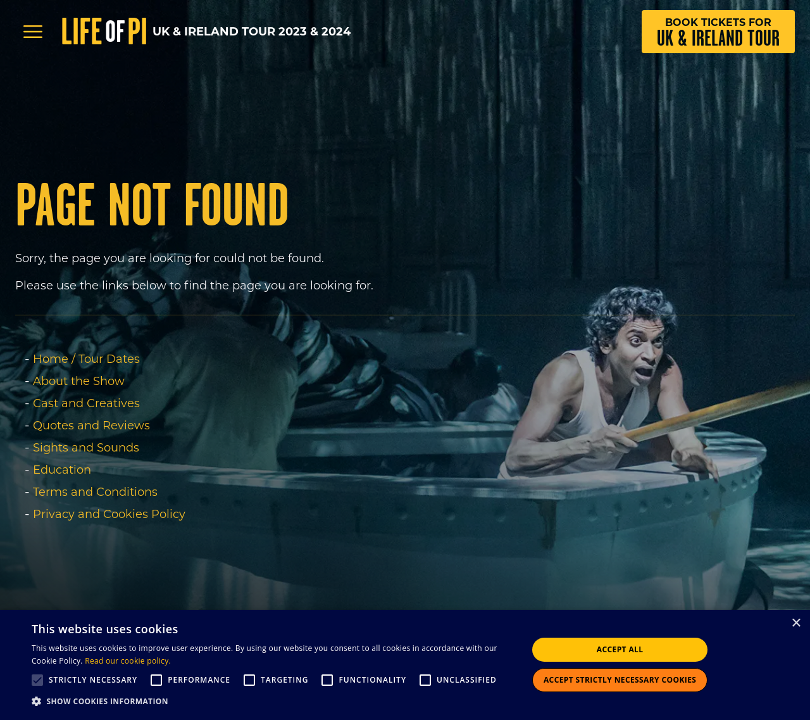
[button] (272, 702)
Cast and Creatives (86, 403)
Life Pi (104, 32)
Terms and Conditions (95, 492)
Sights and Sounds (86, 448)
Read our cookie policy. (128, 660)
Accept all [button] (620, 649)
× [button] (796, 623)
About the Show (79, 381)
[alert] (405, 665)
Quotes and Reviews (91, 426)
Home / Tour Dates (86, 359)
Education (62, 470)
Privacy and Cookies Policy (109, 514)
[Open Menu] (33, 31)
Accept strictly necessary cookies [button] (620, 679)
